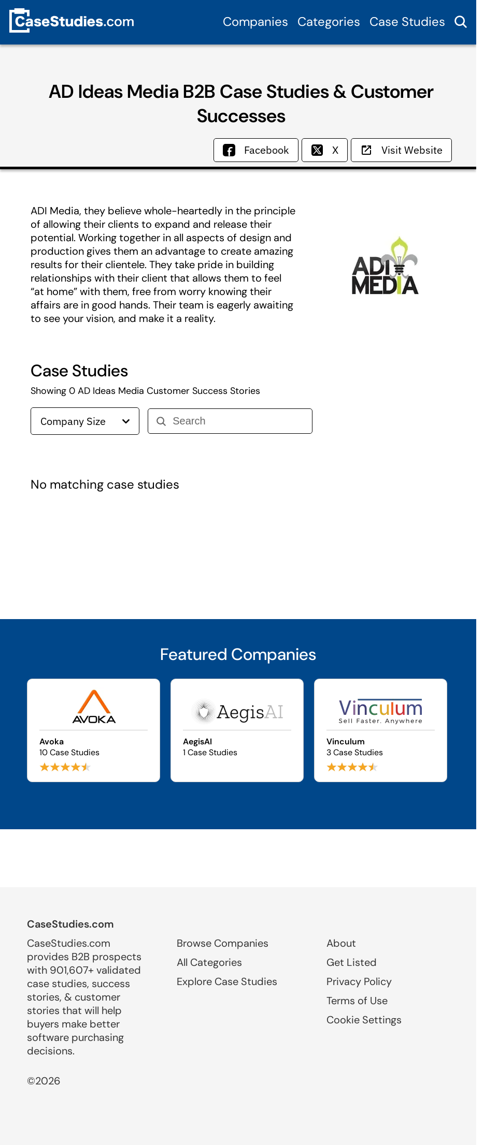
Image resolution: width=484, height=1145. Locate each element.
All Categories (209, 962)
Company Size (85, 421)
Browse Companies (222, 943)
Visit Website (401, 150)
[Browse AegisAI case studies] (237, 730)
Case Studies (407, 21)
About (341, 943)
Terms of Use (357, 1000)
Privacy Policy (359, 981)
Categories (328, 21)
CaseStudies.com (70, 924)
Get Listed (351, 962)
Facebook (256, 150)
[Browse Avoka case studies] (93, 730)
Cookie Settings (364, 1019)
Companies (255, 21)
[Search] (238, 421)
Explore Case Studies (227, 981)
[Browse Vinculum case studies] (380, 730)
